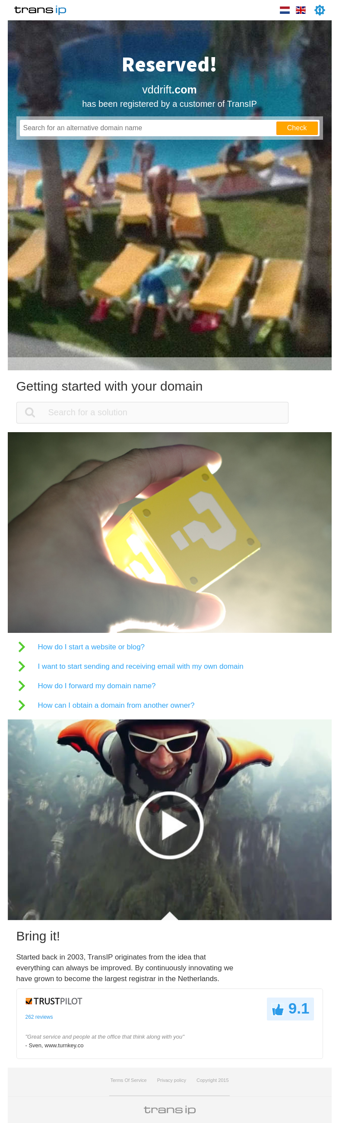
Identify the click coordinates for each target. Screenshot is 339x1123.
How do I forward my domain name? (97, 686)
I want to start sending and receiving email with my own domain (141, 666)
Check (297, 128)
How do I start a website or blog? (91, 647)
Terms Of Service (128, 1080)
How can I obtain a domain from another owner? (116, 705)
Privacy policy (171, 1080)
